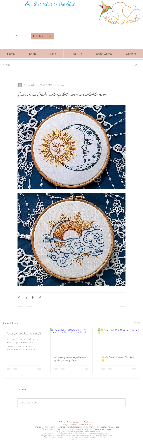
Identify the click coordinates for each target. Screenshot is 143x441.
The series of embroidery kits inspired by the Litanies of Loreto (71, 359)
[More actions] (123, 85)
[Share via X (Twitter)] (26, 297)
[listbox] (42, 36)
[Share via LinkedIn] (33, 297)
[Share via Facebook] (19, 297)
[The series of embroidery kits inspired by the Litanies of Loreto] (71, 340)
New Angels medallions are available (24, 333)
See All (137, 323)
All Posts (6, 65)
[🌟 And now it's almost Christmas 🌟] (119, 340)
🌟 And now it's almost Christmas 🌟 (117, 359)
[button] (17, 35)
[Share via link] (40, 297)
